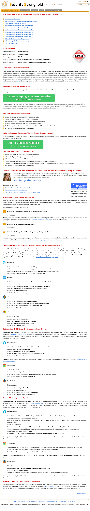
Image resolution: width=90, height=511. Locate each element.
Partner (19, 501)
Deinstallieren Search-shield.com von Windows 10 (19, 32)
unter (17, 81)
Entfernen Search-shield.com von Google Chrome (19, 25)
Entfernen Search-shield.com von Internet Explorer (19, 30)
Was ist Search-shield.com (12, 19)
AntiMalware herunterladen (23, 144)
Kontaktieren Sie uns (52, 501)
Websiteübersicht (72, 501)
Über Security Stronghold (53, 10)
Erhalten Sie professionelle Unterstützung (16, 41)
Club (41, 10)
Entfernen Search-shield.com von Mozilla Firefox (19, 28)
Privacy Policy (63, 501)
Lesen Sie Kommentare (11, 43)
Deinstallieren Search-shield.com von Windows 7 (18, 36)
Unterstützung (29, 501)
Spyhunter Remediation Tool (18, 334)
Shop (23, 501)
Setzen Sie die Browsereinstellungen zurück (17, 39)
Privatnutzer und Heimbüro (10, 10)
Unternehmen (25, 10)
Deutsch (85, 1)
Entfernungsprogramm (50, 486)
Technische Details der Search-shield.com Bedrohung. (19, 188)
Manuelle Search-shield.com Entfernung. (16, 190)
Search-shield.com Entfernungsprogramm (41, 219)
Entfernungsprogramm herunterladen (29, 98)
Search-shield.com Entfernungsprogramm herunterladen (21, 21)
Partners (34, 10)
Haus (14, 501)
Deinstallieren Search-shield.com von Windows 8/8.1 (19, 34)
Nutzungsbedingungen (40, 501)
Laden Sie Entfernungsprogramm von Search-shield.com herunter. (22, 192)
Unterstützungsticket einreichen (27, 180)
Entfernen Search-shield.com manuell (15, 23)
